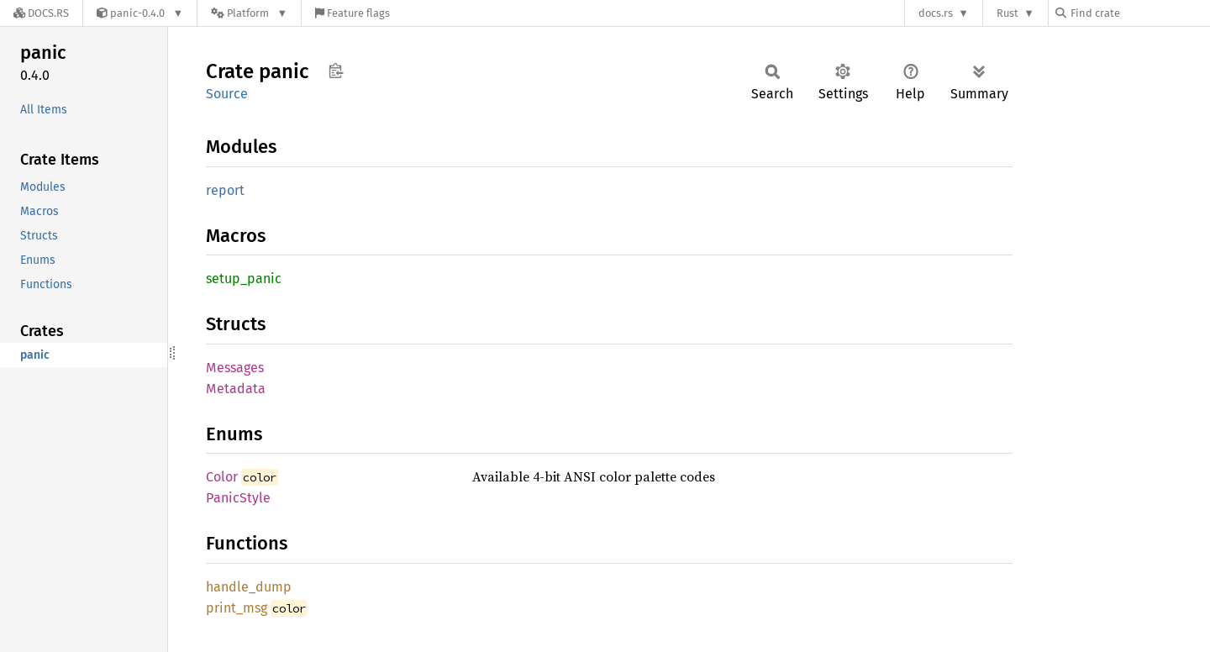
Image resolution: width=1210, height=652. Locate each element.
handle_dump (249, 587)
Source (227, 94)
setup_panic (243, 279)
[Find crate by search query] (1139, 13)
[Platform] (249, 13)
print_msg (236, 608)
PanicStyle (238, 498)
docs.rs (935, 13)
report (225, 190)
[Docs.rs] (41, 13)
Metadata (236, 389)
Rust (1007, 13)
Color (222, 477)
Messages (235, 368)
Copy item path (336, 70)
